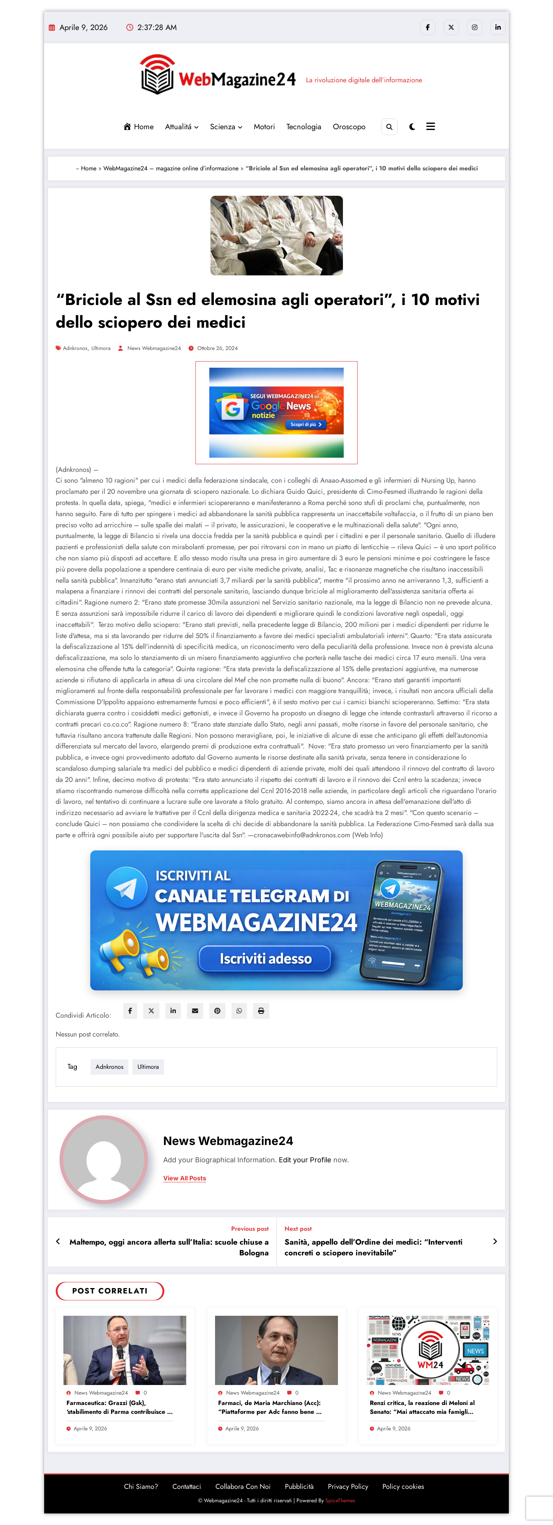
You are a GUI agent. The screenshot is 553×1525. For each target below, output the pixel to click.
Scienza (226, 126)
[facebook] (130, 1011)
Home (88, 168)
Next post (298, 1228)
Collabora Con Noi (243, 1487)
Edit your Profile (305, 1160)
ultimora (101, 348)
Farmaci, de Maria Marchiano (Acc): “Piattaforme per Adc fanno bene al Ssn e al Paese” (269, 1407)
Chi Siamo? (141, 1487)
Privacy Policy (348, 1487)
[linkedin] (173, 1011)
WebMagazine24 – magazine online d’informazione (170, 168)
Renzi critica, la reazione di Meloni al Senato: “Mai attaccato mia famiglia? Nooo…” (422, 1407)
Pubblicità (299, 1487)
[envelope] (195, 1011)
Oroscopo (349, 126)
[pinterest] (217, 1011)
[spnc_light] (412, 127)
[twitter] (151, 1011)
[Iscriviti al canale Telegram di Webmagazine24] (276, 920)
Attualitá (182, 126)
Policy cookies (403, 1487)
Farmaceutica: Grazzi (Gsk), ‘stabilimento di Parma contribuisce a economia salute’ (118, 1407)
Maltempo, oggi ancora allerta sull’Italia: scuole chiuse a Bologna (169, 1247)
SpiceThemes (340, 1500)
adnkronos (75, 348)
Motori (264, 126)
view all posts (184, 1178)
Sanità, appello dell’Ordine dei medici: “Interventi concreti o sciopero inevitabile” (374, 1247)
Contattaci (186, 1487)
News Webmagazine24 (154, 348)
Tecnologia (303, 126)
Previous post (250, 1228)
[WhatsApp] (239, 1011)
